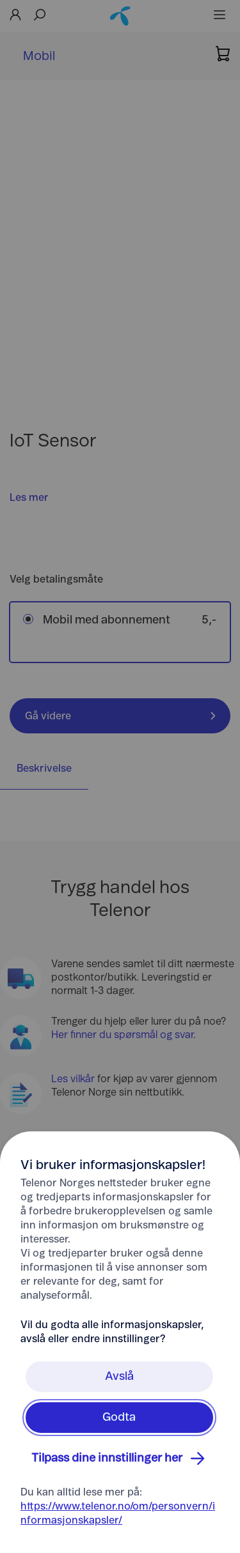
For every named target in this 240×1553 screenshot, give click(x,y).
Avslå (119, 1376)
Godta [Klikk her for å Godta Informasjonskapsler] (119, 1417)
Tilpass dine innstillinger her (119, 1458)
